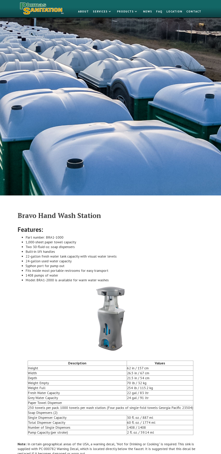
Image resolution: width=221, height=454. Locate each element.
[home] (42, 8)
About (83, 11)
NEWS (147, 11)
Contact (193, 11)
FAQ (159, 11)
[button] (103, 11)
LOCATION (174, 11)
